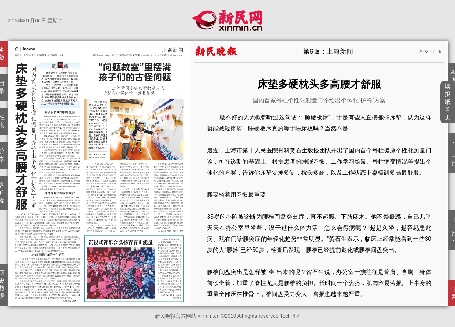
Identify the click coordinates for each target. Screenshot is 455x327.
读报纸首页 (448, 101)
